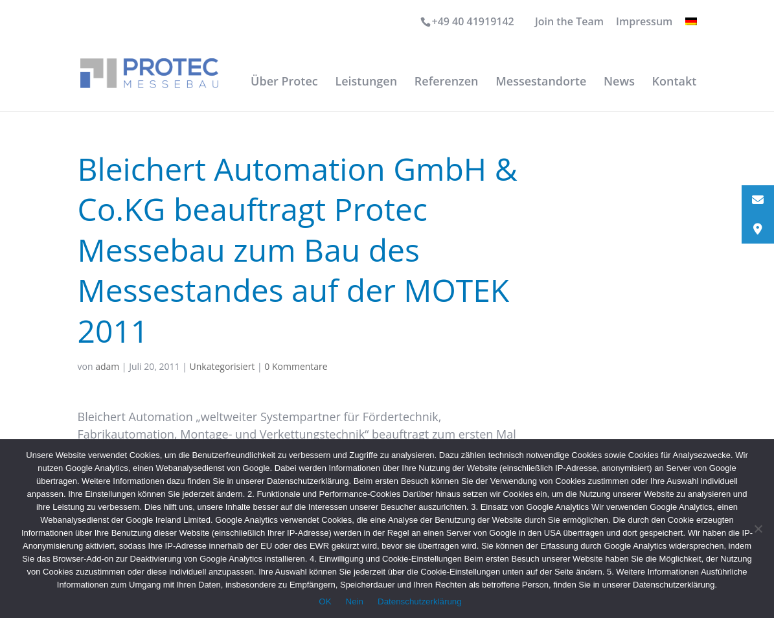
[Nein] (757, 528)
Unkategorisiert (222, 366)
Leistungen (366, 82)
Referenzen (447, 82)
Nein (354, 601)
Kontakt (674, 82)
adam (107, 366)
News (619, 82)
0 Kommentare (295, 366)
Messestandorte (540, 82)
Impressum (644, 22)
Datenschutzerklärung (420, 601)
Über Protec (284, 82)
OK (325, 601)
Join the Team (569, 22)
